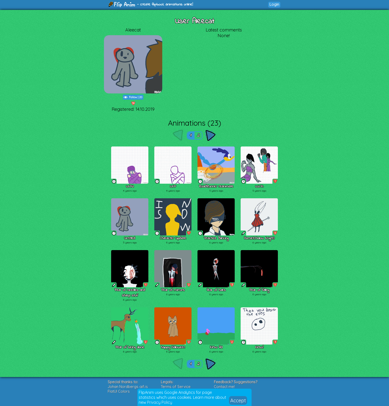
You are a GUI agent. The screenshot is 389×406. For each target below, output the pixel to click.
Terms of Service (176, 386)
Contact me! (224, 386)
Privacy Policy (159, 402)
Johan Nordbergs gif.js (128, 386)
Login (274, 4)
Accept (238, 400)
